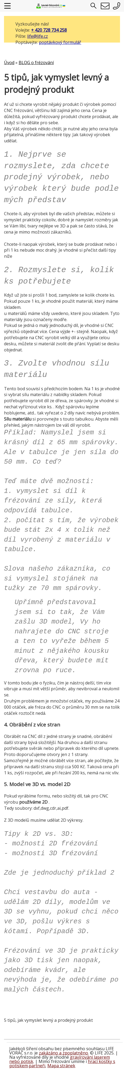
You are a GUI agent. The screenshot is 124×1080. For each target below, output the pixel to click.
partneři (37, 1066)
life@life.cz (37, 36)
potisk (27, 1061)
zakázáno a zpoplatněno (63, 1053)
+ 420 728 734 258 (49, 30)
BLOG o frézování (36, 62)
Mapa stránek (61, 1066)
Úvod (9, 62)
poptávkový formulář (60, 42)
